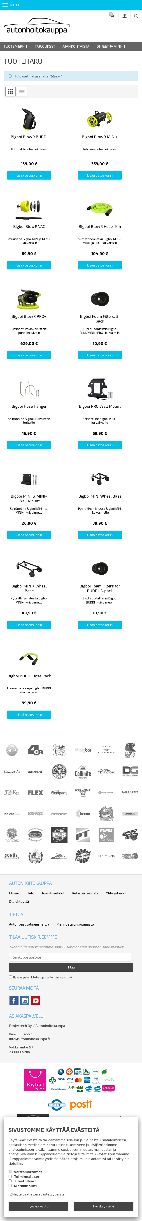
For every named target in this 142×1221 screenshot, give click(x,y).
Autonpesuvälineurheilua (29, 973)
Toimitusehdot (53, 942)
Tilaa (71, 1016)
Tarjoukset (45, 46)
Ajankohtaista (76, 46)
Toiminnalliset (27, 1176)
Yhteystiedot (116, 942)
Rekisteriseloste (85, 942)
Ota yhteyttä (19, 950)
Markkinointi (25, 1186)
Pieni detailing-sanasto (75, 973)
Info (31, 942)
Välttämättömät (28, 1172)
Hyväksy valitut (39, 1206)
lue (69, 1026)
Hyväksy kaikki (103, 1206)
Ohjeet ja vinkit (111, 46)
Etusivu (15, 942)
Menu (10, 5)
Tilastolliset (25, 1181)
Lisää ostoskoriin (36, 182)
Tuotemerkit (16, 46)
